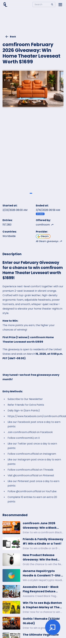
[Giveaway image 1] (31, 193)
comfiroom (45, 224)
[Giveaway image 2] (35, 193)
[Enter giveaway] (52, 627)
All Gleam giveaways (49, 241)
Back (10, 36)
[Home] (5, 4)
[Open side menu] (60, 4)
